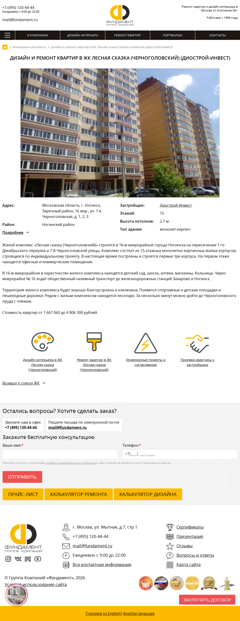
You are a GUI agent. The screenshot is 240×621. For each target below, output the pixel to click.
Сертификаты (190, 527)
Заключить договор (207, 600)
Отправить (22, 477)
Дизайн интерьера (82, 35)
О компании (37, 35)
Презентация (189, 536)
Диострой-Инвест (176, 205)
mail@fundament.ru (20, 19)
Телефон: (179, 451)
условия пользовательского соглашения (71, 463)
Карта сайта (188, 564)
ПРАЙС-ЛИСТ (23, 494)
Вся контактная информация (102, 564)
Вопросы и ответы (195, 555)
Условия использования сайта (36, 584)
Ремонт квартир (127, 35)
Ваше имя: (60, 451)
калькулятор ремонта (78, 494)
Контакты (218, 35)
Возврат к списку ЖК (21, 383)
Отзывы (184, 546)
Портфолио (172, 35)
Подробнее (12, 232)
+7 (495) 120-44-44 (18, 7)
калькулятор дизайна (147, 494)
